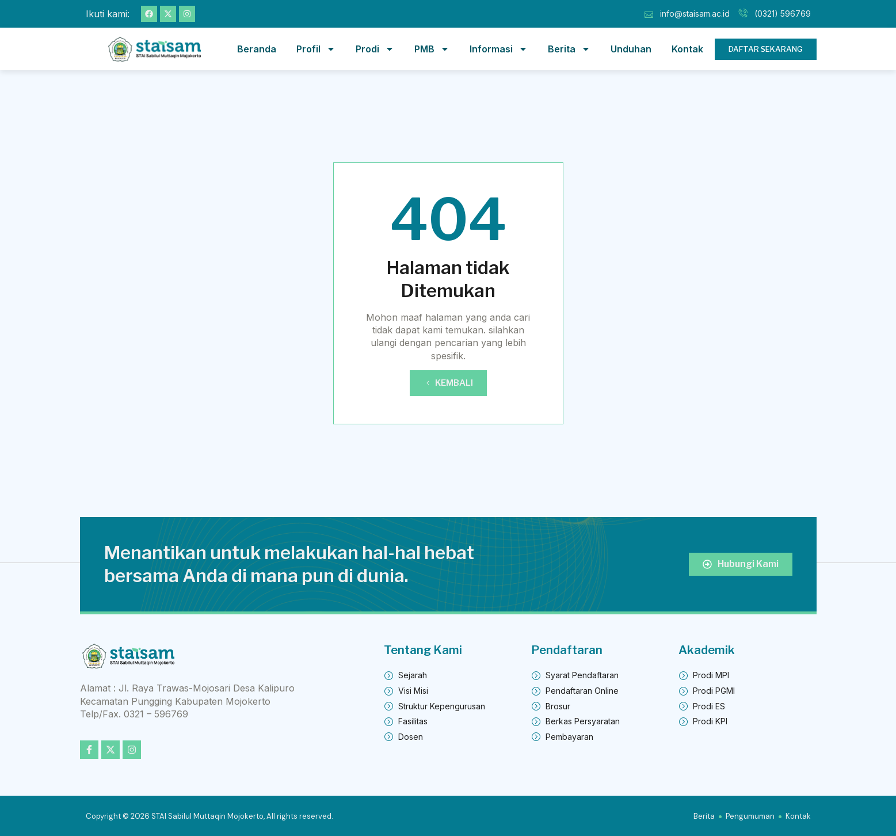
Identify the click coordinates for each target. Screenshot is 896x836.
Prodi (375, 49)
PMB (431, 49)
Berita (569, 49)
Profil (315, 49)
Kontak (687, 49)
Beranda (256, 49)
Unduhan (631, 49)
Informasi (499, 49)
